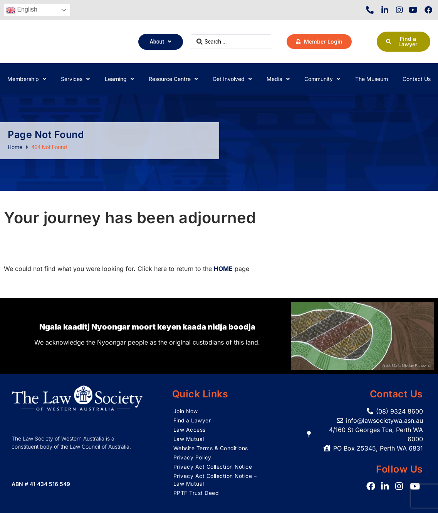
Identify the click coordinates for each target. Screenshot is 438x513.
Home (15, 147)
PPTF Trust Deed (196, 492)
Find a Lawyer (192, 420)
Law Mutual (189, 439)
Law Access (189, 429)
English (21, 10)
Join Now (185, 411)
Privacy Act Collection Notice (213, 466)
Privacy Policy (192, 457)
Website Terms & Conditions (211, 448)
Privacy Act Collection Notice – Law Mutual (215, 480)
